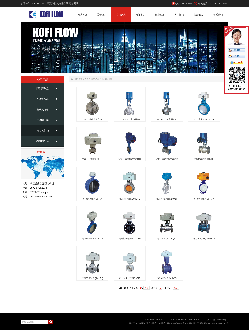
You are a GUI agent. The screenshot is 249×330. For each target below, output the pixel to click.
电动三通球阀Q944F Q (92, 278)
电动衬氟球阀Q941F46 (204, 238)
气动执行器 (42, 99)
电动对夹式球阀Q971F (129, 278)
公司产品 (95, 79)
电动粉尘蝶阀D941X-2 (129, 199)
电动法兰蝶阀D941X (92, 199)
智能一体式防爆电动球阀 (167, 159)
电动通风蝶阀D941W (204, 119)
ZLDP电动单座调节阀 (167, 119)
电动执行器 (42, 109)
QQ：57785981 (183, 3)
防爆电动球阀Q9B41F (204, 159)
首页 (87, 79)
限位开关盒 (42, 88)
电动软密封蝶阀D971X (92, 238)
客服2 (237, 56)
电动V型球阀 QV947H (167, 278)
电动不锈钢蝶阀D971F (166, 199)
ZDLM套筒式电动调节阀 (130, 119)
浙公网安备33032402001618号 (214, 323)
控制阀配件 (42, 141)
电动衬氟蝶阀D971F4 (204, 199)
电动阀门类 (43, 130)
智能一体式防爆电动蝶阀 (129, 159)
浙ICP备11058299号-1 (218, 319)
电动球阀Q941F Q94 (167, 238)
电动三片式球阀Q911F (92, 159)
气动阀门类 (42, 120)
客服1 (237, 50)
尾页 (176, 288)
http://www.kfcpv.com (41, 196)
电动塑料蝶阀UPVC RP (130, 238)
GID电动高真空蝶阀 (93, 119)
